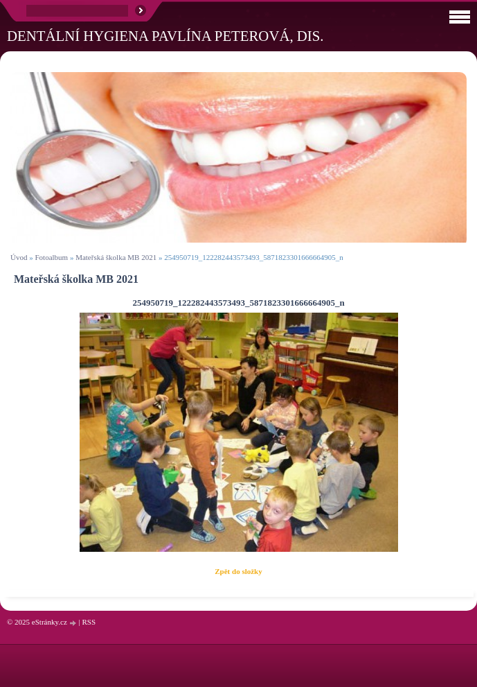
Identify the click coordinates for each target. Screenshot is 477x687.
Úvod (18, 257)
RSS (89, 622)
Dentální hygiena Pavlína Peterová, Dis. (165, 36)
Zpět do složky (238, 571)
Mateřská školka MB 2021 (115, 257)
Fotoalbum (51, 257)
